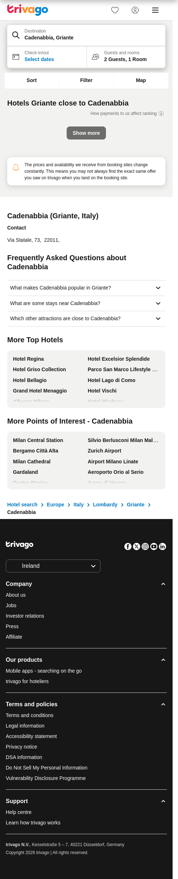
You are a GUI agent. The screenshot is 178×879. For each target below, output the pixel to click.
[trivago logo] (27, 10)
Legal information (25, 726)
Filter (86, 80)
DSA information (24, 757)
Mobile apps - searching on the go (44, 671)
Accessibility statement (31, 736)
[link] (115, 10)
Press (12, 626)
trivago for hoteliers (27, 681)
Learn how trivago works (33, 823)
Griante (135, 504)
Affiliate (14, 637)
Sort (32, 80)
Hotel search (22, 504)
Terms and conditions (29, 715)
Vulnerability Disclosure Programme (46, 778)
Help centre (19, 812)
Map (141, 80)
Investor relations (25, 616)
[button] (86, 36)
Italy (79, 504)
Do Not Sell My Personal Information (47, 768)
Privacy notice (21, 747)
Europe (55, 504)
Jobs (11, 605)
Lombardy (105, 504)
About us (16, 595)
